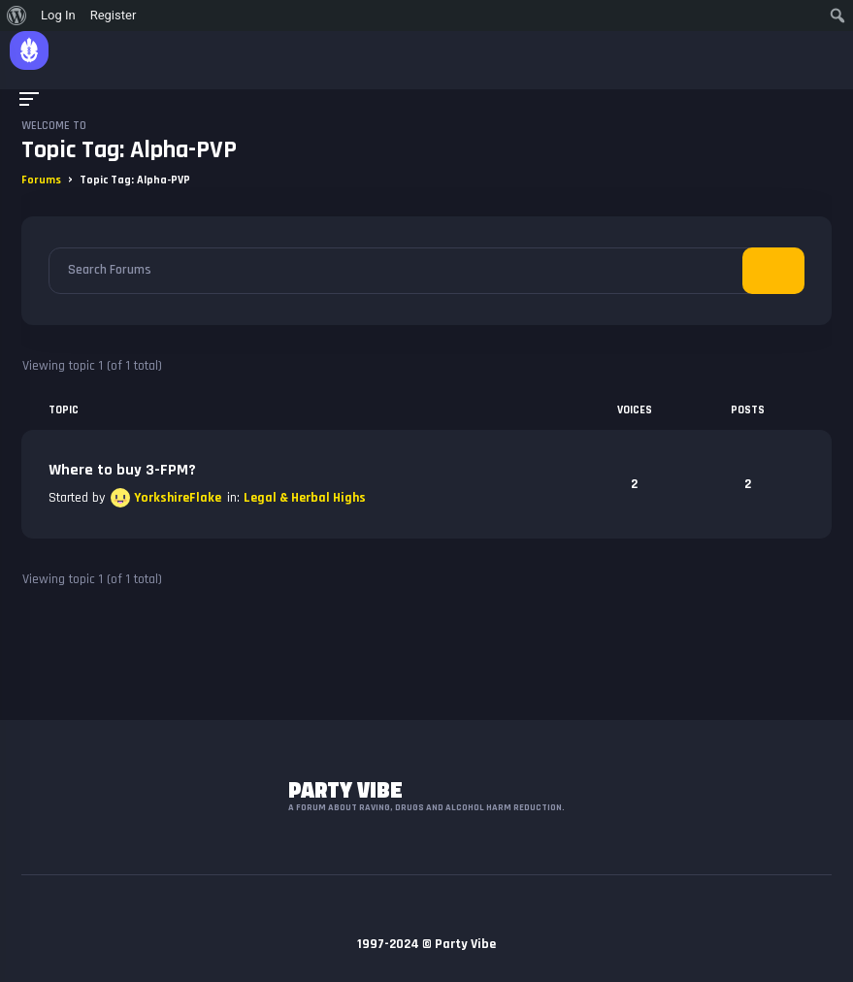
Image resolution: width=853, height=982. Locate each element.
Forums (41, 180)
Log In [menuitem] (58, 15)
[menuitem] (17, 15)
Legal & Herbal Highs (305, 498)
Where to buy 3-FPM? (122, 470)
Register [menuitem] (113, 15)
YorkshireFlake (177, 498)
